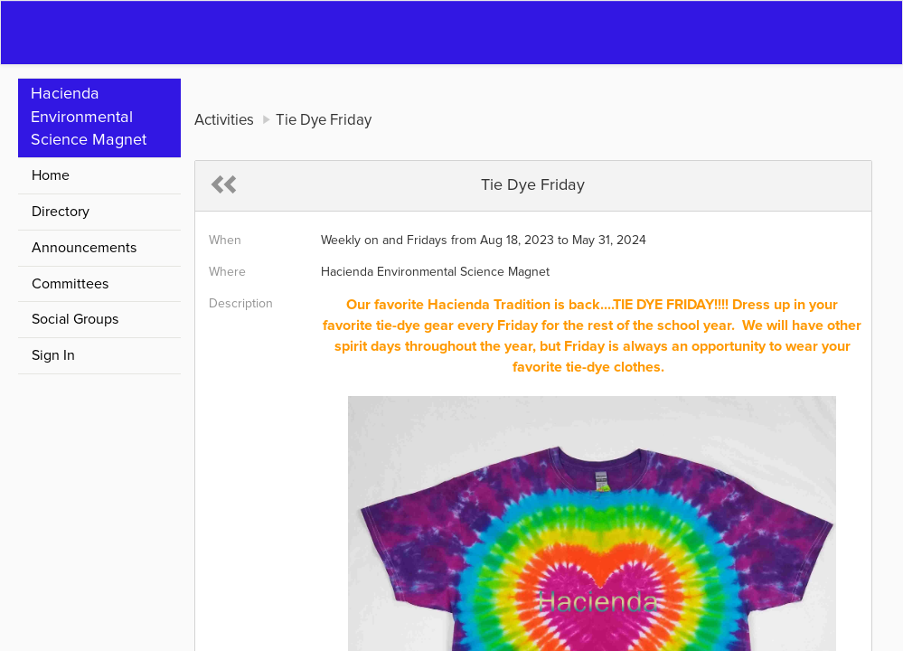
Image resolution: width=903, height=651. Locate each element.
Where (227, 272)
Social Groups (75, 319)
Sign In (53, 355)
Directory (60, 211)
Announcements (84, 248)
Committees (70, 284)
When (225, 240)
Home (51, 175)
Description (241, 303)
